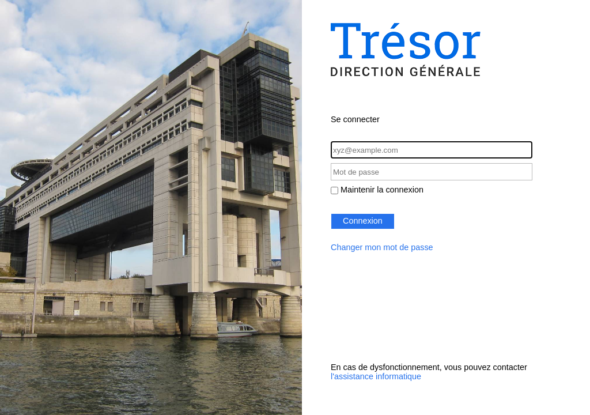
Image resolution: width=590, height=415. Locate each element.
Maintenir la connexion (382, 189)
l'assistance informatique (376, 376)
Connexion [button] (363, 220)
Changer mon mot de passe (382, 247)
